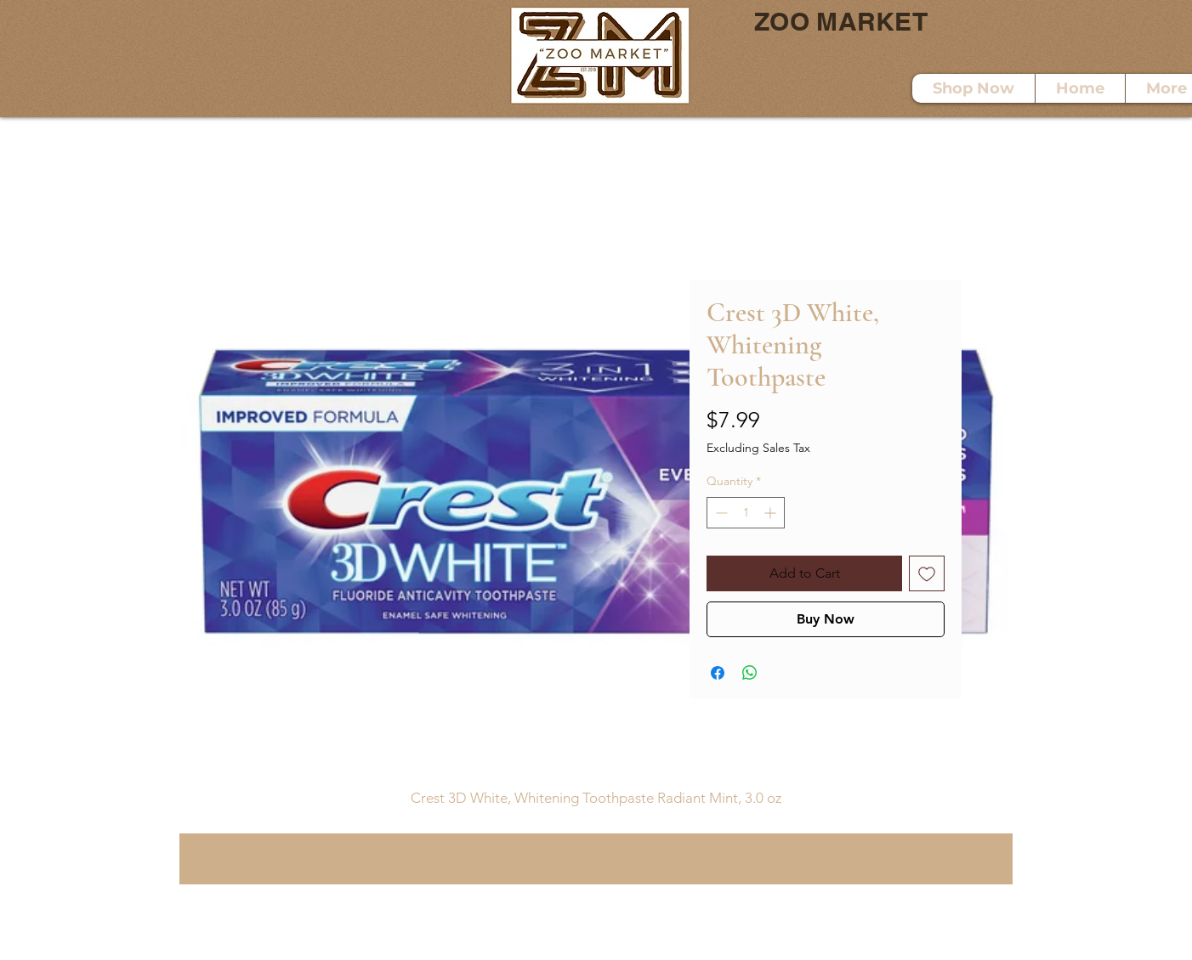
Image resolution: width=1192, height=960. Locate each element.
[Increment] (771, 513)
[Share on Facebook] (717, 673)
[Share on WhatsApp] (750, 673)
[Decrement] (719, 513)
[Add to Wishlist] (927, 573)
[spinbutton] (745, 513)
